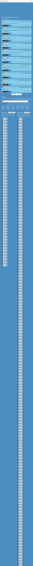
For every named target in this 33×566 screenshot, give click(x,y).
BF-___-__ (20, 158)
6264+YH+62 (27, 106)
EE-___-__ (20, 258)
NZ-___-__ (20, 554)
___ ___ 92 (5, 252)
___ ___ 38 (5, 172)
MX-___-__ (20, 517)
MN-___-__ (20, 506)
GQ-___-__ (20, 340)
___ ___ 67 (5, 215)
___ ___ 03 (5, 120)
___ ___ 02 (5, 118)
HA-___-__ (20, 353)
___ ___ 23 (5, 150)
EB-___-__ (20, 253)
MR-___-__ (20, 510)
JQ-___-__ (20, 407)
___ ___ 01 (5, 117)
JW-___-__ (20, 415)
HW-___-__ (20, 381)
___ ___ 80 (5, 234)
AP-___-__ (20, 136)
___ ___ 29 (5, 159)
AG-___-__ (20, 125)
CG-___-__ (20, 193)
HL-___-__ (20, 368)
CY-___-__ (20, 215)
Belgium (4, 560)
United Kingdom (6, 562)
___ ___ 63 (5, 209)
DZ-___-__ (20, 250)
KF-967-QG (8, 106)
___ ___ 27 (5, 156)
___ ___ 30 (5, 161)
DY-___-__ (20, 249)
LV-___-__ (20, 481)
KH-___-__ (20, 431)
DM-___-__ (20, 234)
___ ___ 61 (5, 206)
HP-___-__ (20, 372)
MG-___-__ (20, 497)
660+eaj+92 (22, 106)
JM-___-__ (20, 403)
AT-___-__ (20, 142)
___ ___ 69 (5, 218)
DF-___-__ (20, 225)
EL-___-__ (20, 266)
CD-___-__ (20, 189)
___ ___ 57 (5, 200)
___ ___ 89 (5, 247)
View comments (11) (5, 90)
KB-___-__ (20, 422)
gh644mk (8, 107)
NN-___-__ (20, 539)
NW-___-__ (20, 550)
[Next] (21, 93)
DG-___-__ (20, 227)
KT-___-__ (20, 445)
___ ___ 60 (5, 205)
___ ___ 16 (5, 139)
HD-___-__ (20, 357)
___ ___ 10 (5, 130)
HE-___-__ (20, 359)
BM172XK (8, 105)
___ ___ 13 (5, 134)
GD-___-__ (20, 324)
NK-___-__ (20, 535)
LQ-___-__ (20, 475)
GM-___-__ (20, 335)
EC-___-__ (20, 255)
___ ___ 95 (5, 256)
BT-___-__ (20, 175)
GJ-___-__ (20, 331)
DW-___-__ (20, 246)
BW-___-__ (20, 178)
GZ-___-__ (20, 351)
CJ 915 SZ (13, 106)
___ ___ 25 (5, 153)
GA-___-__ (20, 319)
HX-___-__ (20, 382)
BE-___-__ (20, 156)
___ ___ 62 (5, 208)
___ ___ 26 (5, 155)
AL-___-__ (20, 131)
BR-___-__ (20, 172)
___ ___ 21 (5, 147)
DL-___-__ (20, 233)
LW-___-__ (20, 482)
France (8, 560)
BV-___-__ (20, 177)
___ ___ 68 (5, 216)
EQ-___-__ (20, 272)
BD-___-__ (20, 155)
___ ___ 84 (5, 240)
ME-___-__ (20, 494)
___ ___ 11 (5, 131)
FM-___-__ (20, 302)
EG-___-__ (20, 260)
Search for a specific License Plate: (8, 98)
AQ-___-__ (20, 137)
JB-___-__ (20, 388)
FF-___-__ (20, 293)
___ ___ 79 (5, 233)
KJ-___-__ (20, 432)
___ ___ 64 (5, 211)
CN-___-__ (20, 202)
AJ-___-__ (20, 128)
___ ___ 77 (5, 230)
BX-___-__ (20, 180)
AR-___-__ (20, 139)
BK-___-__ (20, 164)
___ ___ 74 (5, 225)
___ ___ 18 (5, 142)
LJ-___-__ (20, 466)
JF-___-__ (20, 394)
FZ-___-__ (20, 318)
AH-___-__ (20, 127)
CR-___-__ (20, 206)
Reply (9, 25)
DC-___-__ (20, 221)
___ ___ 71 (5, 221)
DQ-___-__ (20, 238)
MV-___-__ (20, 514)
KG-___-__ (20, 429)
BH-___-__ (20, 161)
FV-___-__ (20, 312)
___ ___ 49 (5, 189)
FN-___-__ (20, 303)
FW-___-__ (20, 313)
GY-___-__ (20, 350)
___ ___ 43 (5, 180)
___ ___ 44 (5, 181)
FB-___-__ (20, 287)
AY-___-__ (20, 147)
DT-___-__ (20, 243)
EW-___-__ (20, 280)
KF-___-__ (20, 428)
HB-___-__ (20, 354)
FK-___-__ (20, 299)
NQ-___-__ (20, 542)
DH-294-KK (13, 105)
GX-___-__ (20, 349)
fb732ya (3, 105)
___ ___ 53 (5, 194)
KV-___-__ (20, 447)
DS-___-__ (20, 241)
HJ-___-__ (20, 365)
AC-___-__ (20, 120)
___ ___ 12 (5, 133)
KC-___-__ (20, 423)
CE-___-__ (20, 190)
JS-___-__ (20, 410)
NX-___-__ (20, 551)
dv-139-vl (27, 108)
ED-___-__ (20, 256)
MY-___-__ (20, 519)
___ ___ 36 (5, 169)
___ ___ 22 (5, 149)
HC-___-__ (20, 356)
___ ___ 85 (5, 241)
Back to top (31, 561)
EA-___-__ (20, 252)
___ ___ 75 (5, 227)
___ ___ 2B (5, 146)
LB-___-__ (20, 456)
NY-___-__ (20, 553)
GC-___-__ (20, 322)
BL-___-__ (20, 165)
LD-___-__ (20, 459)
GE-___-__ (20, 325)
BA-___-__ (20, 150)
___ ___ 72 (5, 222)
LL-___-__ (20, 469)
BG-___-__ (20, 159)
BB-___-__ (20, 152)
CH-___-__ (20, 194)
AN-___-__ (20, 134)
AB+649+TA (17, 105)
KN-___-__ (20, 438)
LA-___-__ (20, 454)
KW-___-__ (20, 448)
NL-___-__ (20, 536)
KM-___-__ (20, 437)
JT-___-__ (20, 412)
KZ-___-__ (20, 453)
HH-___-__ (20, 363)
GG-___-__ (20, 328)
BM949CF (22, 105)
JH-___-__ (20, 397)
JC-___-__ (20, 390)
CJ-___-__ (20, 196)
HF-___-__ (20, 360)
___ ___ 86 (5, 243)
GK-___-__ (20, 332)
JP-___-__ (20, 406)
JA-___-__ (20, 387)
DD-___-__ (20, 222)
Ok (29, 100)
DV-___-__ (20, 244)
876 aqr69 (13, 108)
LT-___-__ (20, 479)
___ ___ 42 (5, 178)
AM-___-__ (20, 133)
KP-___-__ (20, 440)
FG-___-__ (20, 294)
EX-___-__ (20, 281)
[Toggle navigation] (31, 1)
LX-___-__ (20, 484)
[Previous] (12, 93)
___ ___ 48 (5, 187)
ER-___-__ (20, 274)
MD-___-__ (20, 492)
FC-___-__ (20, 288)
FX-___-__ (20, 315)
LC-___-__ (20, 457)
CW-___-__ (20, 212)
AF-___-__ (20, 124)
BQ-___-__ (20, 171)
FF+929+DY (8, 108)
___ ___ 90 (5, 249)
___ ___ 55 (5, 197)
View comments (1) (5, 25)
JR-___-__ (20, 409)
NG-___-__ (20, 531)
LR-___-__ (20, 476)
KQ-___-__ (20, 441)
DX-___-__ (20, 247)
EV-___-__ (20, 278)
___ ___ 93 (5, 253)
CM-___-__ (20, 200)
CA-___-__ (20, 184)
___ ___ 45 (5, 183)
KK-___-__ (20, 434)
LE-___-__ (20, 460)
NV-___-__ (20, 548)
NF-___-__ (20, 529)
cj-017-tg (3, 107)
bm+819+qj (17, 107)
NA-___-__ (20, 522)
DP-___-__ (20, 237)
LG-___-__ (20, 463)
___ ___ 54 (5, 196)
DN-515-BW (17, 106)
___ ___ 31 (5, 162)
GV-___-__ (20, 346)
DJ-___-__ (20, 230)
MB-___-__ (20, 489)
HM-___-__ (20, 369)
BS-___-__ (20, 174)
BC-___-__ (20, 153)
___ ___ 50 (5, 190)
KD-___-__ (20, 425)
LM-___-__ (20, 470)
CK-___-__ (20, 197)
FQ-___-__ (20, 306)
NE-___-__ (20, 528)
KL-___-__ (20, 435)
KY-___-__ (20, 451)
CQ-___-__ (20, 205)
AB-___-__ (20, 118)
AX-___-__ (20, 146)
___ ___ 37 (5, 171)
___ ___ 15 (5, 137)
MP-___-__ (20, 507)
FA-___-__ (20, 285)
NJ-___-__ (20, 533)
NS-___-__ (20, 545)
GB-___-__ (20, 321)
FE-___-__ (20, 291)
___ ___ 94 (5, 255)
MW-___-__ (20, 516)
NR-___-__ (20, 544)
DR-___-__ (20, 240)
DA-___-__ (20, 218)
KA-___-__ (20, 420)
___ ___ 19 (5, 143)
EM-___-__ (20, 268)
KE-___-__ (20, 426)
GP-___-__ (20, 338)
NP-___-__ (20, 541)
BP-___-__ (20, 169)
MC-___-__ (20, 491)
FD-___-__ (20, 290)
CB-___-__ (20, 186)
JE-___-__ (20, 393)
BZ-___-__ (20, 183)
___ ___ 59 (5, 203)
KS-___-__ (20, 444)
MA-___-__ (20, 488)
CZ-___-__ (20, 216)
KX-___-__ (20, 450)
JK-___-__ (20, 400)
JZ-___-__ (20, 419)
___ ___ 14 (5, 136)
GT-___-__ (20, 344)
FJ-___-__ (20, 297)
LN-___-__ (20, 472)
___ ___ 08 (5, 127)
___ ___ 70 (5, 219)
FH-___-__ (20, 296)
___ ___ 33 (5, 165)
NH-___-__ (20, 532)
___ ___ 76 (5, 228)
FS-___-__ (20, 309)
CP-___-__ (20, 203)
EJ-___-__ (20, 263)
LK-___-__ (20, 467)
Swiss (12, 560)
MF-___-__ (20, 495)
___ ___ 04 (5, 121)
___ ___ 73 (5, 224)
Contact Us (26, 561)
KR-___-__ (20, 442)
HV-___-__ (20, 379)
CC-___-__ (20, 187)
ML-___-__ (20, 503)
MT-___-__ (20, 513)
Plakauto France (4, 1)
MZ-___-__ (20, 520)
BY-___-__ (20, 181)
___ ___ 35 (5, 168)
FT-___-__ (20, 310)
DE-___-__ (20, 224)
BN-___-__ (20, 168)
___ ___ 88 (5, 246)
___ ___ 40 (5, 175)
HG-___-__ (20, 362)
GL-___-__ (20, 334)
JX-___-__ (20, 416)
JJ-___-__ (20, 398)
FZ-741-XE (22, 108)
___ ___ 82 (5, 237)
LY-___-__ (20, 485)
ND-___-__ (20, 526)
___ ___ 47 (5, 186)
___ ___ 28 (5, 158)
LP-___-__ (20, 473)
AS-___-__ (20, 140)
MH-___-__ (20, 498)
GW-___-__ (20, 347)
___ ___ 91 (5, 250)
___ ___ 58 (5, 202)
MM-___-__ (20, 504)
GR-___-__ (20, 341)
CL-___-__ (20, 199)
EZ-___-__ (20, 284)
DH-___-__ (20, 228)
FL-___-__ (20, 300)
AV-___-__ (20, 143)
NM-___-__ (20, 538)
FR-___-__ (20, 307)
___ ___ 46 (5, 184)
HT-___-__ (20, 378)
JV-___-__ (20, 413)
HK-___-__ (20, 366)
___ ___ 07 (5, 125)
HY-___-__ (20, 384)
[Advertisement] (16, 9)
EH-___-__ (20, 262)
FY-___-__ (20, 316)
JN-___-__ (20, 404)
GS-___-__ (20, 343)
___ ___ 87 (5, 244)
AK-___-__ (20, 130)
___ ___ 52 (5, 193)
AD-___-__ (20, 121)
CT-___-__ (20, 209)
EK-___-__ (20, 265)
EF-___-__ (20, 259)
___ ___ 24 (5, 152)
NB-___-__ (20, 523)
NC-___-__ (20, 525)
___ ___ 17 (5, 140)
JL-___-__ (20, 401)
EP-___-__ (20, 271)
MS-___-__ (20, 511)
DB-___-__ (20, 219)
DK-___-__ (20, 231)
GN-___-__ (20, 337)
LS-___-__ (20, 478)
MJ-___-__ (20, 500)
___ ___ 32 (5, 164)
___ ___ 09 (5, 128)
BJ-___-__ (20, 162)
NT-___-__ (20, 547)
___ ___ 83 (5, 238)
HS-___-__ (20, 376)
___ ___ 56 (5, 199)
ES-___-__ (20, 275)
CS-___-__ (20, 208)
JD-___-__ (20, 391)
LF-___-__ (20, 462)
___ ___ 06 (5, 124)
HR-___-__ (20, 375)
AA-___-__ (20, 117)
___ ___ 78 (5, 231)
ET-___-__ (20, 277)
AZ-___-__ (20, 149)
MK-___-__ (20, 501)
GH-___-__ (20, 329)
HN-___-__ (20, 371)
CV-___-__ (20, 211)
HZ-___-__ (20, 385)
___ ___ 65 (5, 212)
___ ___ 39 (5, 174)
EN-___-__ (20, 269)
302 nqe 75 (27, 107)
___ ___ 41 (5, 177)
